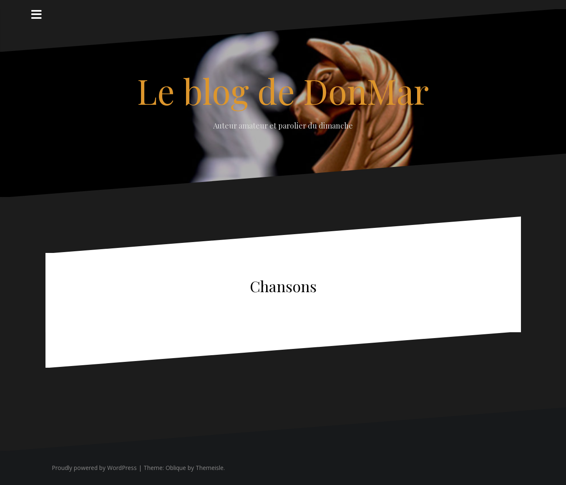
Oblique (176, 468)
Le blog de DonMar (283, 91)
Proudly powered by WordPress (94, 468)
